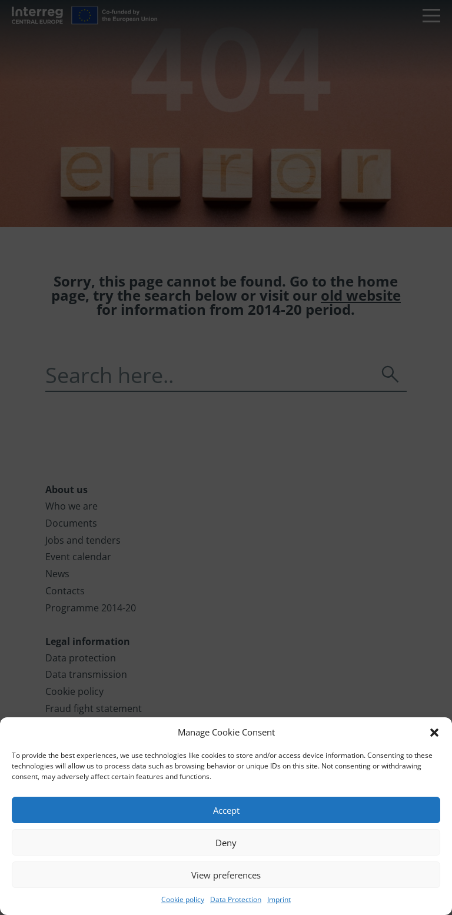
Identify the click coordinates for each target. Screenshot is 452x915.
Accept (226, 810)
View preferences (226, 875)
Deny (226, 843)
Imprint (279, 899)
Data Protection (235, 899)
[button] (434, 732)
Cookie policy (182, 899)
